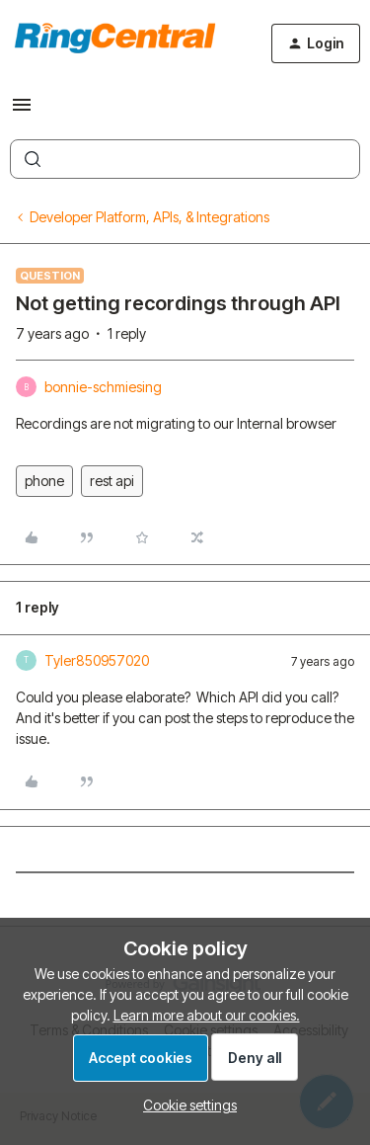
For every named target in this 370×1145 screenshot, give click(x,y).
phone (44, 480)
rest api (112, 480)
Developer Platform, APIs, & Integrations (149, 216)
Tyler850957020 (96, 660)
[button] (22, 111)
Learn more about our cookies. (206, 1015)
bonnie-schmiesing (103, 386)
